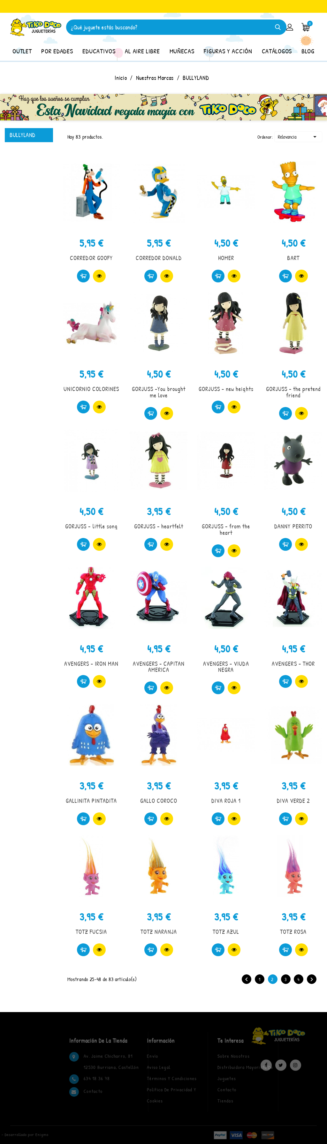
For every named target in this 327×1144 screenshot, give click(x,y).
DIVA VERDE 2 (293, 801)
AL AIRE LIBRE (142, 51)
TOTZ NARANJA (159, 932)
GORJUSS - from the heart (226, 529)
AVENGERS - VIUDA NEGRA (226, 667)
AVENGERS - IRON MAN (91, 664)
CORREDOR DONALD (159, 258)
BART (293, 258)
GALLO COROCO (158, 801)
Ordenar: (265, 137)
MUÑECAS (182, 51)
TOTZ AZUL (226, 932)
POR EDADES (57, 51)
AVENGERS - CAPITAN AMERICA (159, 667)
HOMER (226, 258)
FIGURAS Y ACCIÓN (228, 51)
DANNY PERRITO (293, 526)
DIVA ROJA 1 (226, 801)
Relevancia (298, 137)
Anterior (246, 979)
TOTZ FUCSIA (91, 932)
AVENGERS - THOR (293, 664)
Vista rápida (99, 276)
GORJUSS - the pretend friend (293, 392)
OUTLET (22, 51)
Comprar (83, 276)
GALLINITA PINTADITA (91, 801)
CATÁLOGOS (277, 51)
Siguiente (312, 979)
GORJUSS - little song (91, 526)
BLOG (308, 51)
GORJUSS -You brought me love (159, 392)
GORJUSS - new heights (226, 389)
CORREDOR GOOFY (91, 258)
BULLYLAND (22, 135)
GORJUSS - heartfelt (158, 526)
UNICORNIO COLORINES (91, 389)
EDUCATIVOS (98, 51)
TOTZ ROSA (293, 932)
